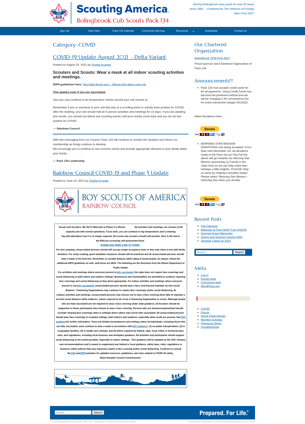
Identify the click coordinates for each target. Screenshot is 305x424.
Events (205, 312)
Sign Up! (64, 30)
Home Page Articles (213, 316)
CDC (73, 353)
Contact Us (240, 30)
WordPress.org (210, 286)
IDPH (83, 353)
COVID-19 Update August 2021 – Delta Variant (109, 57)
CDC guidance (139, 326)
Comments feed (211, 282)
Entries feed (208, 278)
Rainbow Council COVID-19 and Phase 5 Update (111, 172)
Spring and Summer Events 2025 (221, 237)
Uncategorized (210, 327)
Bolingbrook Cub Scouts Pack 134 (123, 20)
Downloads (211, 30)
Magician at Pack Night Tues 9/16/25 (224, 229)
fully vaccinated (125, 272)
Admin (128, 421)
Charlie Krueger (101, 64)
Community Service (153, 30)
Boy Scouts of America (105, 421)
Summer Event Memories (216, 233)
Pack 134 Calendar (123, 30)
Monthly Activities (211, 319)
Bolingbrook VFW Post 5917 (212, 58)
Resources (182, 30)
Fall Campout (209, 226)
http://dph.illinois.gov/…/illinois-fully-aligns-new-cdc (114, 84)
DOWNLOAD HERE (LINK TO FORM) (120, 245)
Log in (204, 275)
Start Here (94, 30)
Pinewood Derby (211, 323)
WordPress (206, 421)
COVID (205, 308)
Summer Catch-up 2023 (216, 240)
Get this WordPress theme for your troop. (234, 421)
